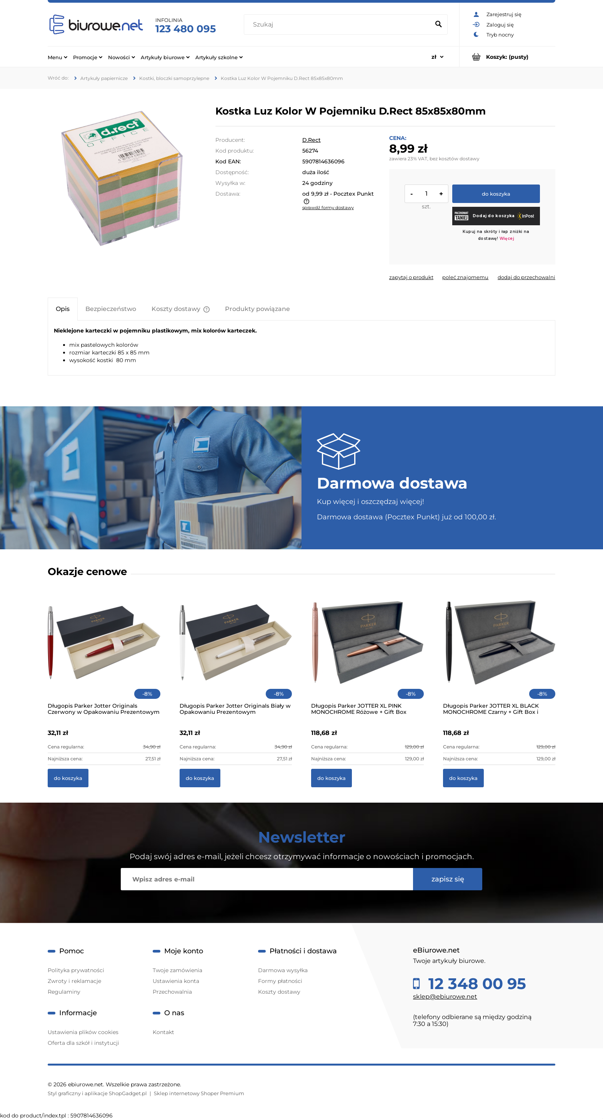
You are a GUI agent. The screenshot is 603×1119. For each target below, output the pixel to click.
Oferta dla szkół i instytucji (83, 1042)
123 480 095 (185, 28)
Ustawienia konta (176, 981)
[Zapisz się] (447, 879)
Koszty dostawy (279, 991)
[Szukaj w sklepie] (338, 24)
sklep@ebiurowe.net (445, 996)
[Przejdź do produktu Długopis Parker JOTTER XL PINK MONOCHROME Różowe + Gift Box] (367, 652)
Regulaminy (64, 991)
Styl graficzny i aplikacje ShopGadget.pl (97, 1093)
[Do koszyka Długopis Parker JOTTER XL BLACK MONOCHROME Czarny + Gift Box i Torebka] (463, 778)
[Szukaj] (438, 24)
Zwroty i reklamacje (74, 981)
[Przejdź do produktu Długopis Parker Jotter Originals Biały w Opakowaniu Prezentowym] (236, 652)
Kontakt (163, 1032)
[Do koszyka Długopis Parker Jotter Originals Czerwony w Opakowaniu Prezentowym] (68, 778)
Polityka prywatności (76, 970)
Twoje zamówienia (177, 970)
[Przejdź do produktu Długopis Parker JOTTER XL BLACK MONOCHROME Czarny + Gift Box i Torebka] (499, 652)
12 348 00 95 (475, 983)
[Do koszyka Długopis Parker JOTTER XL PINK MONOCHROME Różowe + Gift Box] (331, 778)
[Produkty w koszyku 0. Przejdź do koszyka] (507, 57)
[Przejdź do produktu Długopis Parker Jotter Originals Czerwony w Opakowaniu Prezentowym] (104, 652)
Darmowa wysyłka (283, 970)
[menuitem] (57, 57)
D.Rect (311, 139)
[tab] (63, 309)
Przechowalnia (172, 991)
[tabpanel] (301, 345)
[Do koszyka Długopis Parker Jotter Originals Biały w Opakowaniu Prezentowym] (200, 778)
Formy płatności (280, 981)
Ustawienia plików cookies (83, 1032)
